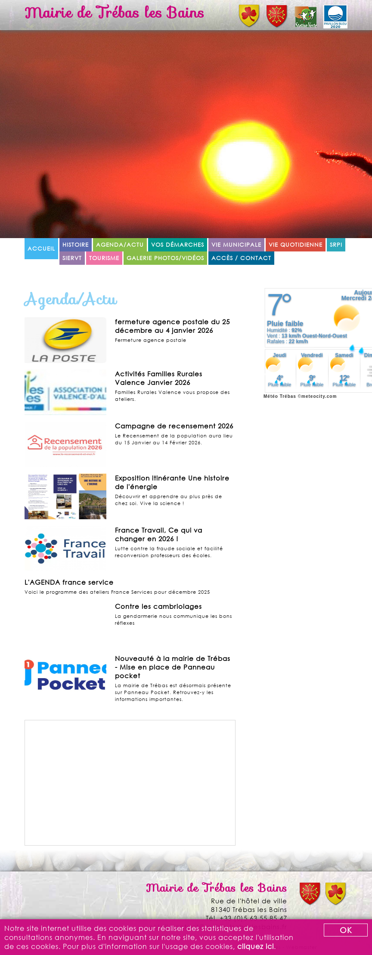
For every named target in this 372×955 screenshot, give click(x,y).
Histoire (75, 244)
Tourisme (104, 258)
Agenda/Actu (120, 244)
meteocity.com (319, 396)
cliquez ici (255, 946)
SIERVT (72, 258)
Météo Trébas (280, 396)
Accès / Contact (241, 258)
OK (346, 930)
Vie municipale (236, 244)
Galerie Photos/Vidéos (165, 258)
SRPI (336, 244)
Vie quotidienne (295, 244)
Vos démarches (177, 244)
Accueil (41, 248)
